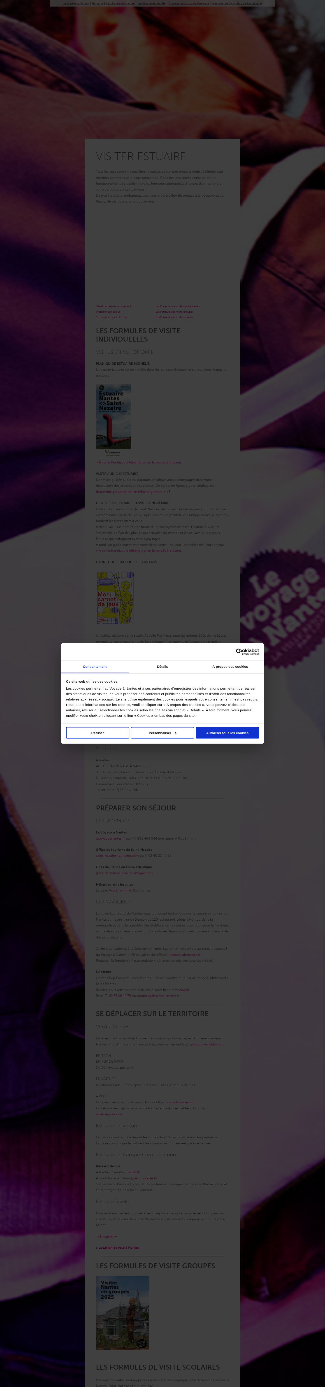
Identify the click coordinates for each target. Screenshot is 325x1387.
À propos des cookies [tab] (230, 666)
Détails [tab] (162, 666)
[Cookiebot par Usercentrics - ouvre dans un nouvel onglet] (239, 651)
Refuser (97, 733)
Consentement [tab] (95, 666)
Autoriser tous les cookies (227, 733)
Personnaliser (162, 733)
